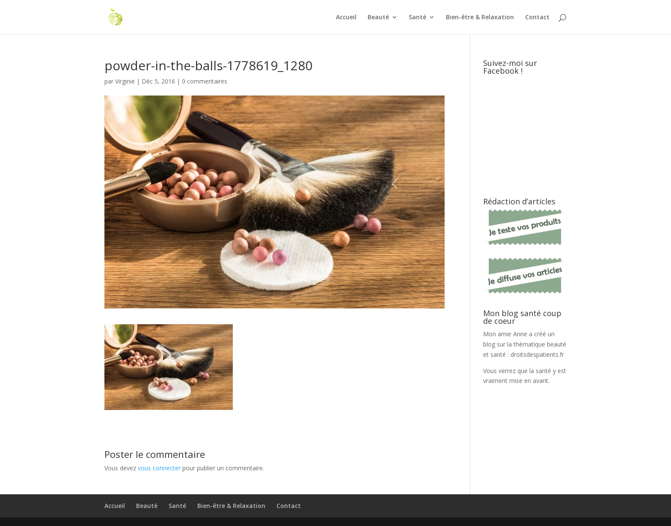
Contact (537, 17)
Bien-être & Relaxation (480, 17)
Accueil (346, 17)
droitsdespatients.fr (537, 354)
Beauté (378, 17)
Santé (417, 17)
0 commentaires (204, 81)
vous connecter (159, 468)
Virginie (125, 81)
